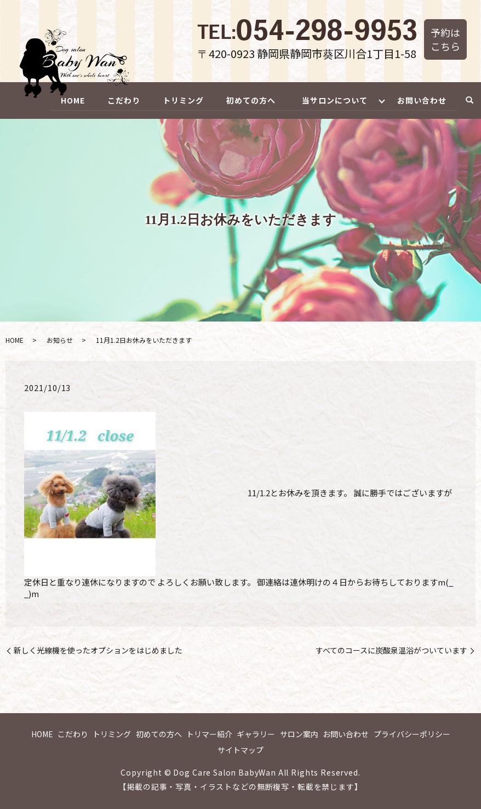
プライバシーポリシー (412, 733)
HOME (68, 99)
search (469, 101)
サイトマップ (240, 749)
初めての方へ (248, 99)
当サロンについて (333, 99)
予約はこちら (445, 39)
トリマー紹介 (209, 733)
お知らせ (60, 340)
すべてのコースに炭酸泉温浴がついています (391, 650)
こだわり (120, 99)
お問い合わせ (421, 99)
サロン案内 (299, 733)
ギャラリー (256, 733)
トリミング (180, 99)
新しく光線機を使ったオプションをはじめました (98, 650)
